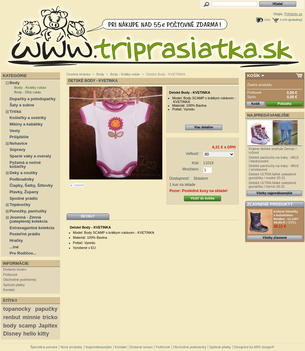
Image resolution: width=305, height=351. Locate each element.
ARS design (263, 347)
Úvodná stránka (78, 74)
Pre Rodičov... (23, 253)
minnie (31, 317)
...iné (14, 247)
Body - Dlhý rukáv (27, 92)
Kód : (196, 163)
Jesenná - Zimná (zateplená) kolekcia (29, 219)
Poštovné (10, 274)
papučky (46, 309)
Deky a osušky (23, 172)
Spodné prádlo (24, 198)
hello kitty (36, 334)
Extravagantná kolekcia (32, 227)
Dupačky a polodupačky (33, 98)
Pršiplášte (19, 137)
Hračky (16, 240)
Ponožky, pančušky (28, 211)
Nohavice (19, 143)
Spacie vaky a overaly (30, 156)
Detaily (88, 216)
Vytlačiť (79, 185)
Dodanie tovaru (14, 269)
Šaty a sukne (22, 105)
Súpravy (17, 149)
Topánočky (20, 204)
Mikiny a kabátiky (26, 124)
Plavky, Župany (24, 192)
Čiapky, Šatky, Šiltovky (31, 185)
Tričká (15, 111)
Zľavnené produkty (270, 204)
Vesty (15, 130)
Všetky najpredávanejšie (274, 193)
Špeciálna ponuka (43, 347)
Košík (284, 19)
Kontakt (9, 290)
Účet (267, 19)
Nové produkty (71, 347)
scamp (27, 326)
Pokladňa (284, 103)
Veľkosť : (193, 154)
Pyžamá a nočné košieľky (25, 164)
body (9, 326)
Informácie (16, 263)
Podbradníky (22, 179)
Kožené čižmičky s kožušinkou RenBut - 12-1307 (286, 215)
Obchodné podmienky (19, 279)
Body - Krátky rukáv (30, 87)
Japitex (47, 326)
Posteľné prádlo (25, 234)
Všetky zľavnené (275, 237)
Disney (12, 334)
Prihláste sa (293, 14)
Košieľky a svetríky (28, 117)
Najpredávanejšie (268, 115)
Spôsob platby (14, 285)
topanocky (17, 309)
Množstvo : (191, 169)
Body (15, 82)
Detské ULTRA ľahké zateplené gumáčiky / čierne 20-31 (272, 184)
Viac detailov (203, 127)
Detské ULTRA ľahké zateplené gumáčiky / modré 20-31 (272, 176)
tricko (50, 317)
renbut (11, 317)
